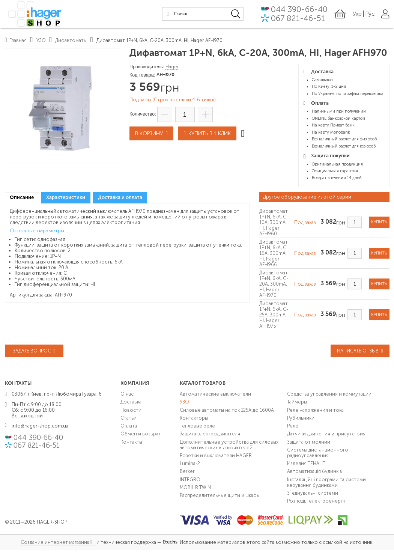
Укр (357, 13)
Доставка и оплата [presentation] (120, 197)
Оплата (128, 426)
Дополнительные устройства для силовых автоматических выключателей (229, 444)
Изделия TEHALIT (306, 463)
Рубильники (300, 418)
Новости (130, 409)
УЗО (184, 402)
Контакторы (194, 418)
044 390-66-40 (298, 9)
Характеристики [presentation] (65, 197)
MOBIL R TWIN (195, 487)
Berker (187, 471)
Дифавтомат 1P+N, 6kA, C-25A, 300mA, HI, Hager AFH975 (273, 315)
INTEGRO (190, 479)
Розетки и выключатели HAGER (216, 455)
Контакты (131, 441)
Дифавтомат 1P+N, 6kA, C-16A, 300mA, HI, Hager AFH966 (273, 253)
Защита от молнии (308, 441)
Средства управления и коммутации (329, 394)
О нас (127, 394)
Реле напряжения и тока (315, 409)
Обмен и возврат (140, 434)
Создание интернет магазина (55, 542)
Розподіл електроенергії (316, 501)
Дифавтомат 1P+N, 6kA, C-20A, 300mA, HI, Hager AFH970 (273, 284)
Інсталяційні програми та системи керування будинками (326, 482)
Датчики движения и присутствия (326, 434)
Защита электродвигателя (210, 434)
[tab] (22, 198)
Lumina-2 (190, 463)
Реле (292, 426)
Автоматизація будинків (314, 471)
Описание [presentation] (22, 197)
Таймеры (297, 402)
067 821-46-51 (297, 18)
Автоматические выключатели (215, 394)
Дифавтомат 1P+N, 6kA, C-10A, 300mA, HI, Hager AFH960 (273, 222)
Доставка (130, 402)
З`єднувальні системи (312, 493)
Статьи (128, 418)
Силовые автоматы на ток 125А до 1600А (227, 409)
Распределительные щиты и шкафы (220, 495)
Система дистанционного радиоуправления (317, 452)
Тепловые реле (197, 426)
